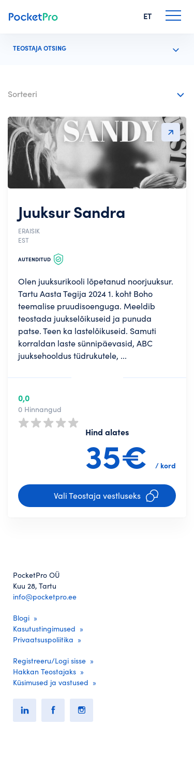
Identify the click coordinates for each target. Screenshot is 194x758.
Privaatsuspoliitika (43, 639)
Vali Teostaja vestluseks (106, 495)
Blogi (21, 618)
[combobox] (97, 94)
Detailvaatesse (170, 132)
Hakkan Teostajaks (44, 671)
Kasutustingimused (44, 629)
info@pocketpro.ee (45, 597)
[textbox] (89, 92)
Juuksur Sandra (71, 212)
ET (147, 16)
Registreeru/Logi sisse (49, 661)
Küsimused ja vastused (50, 682)
